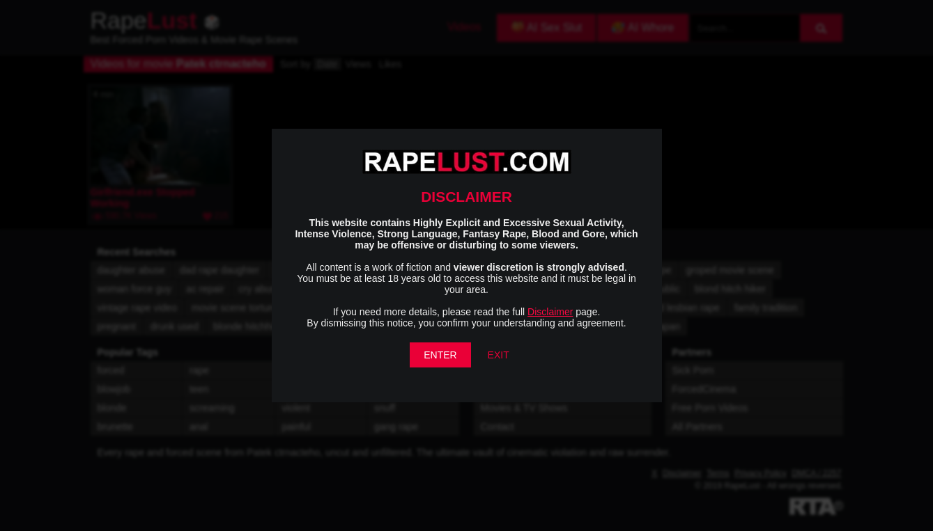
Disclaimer (550, 311)
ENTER (440, 354)
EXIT (498, 354)
